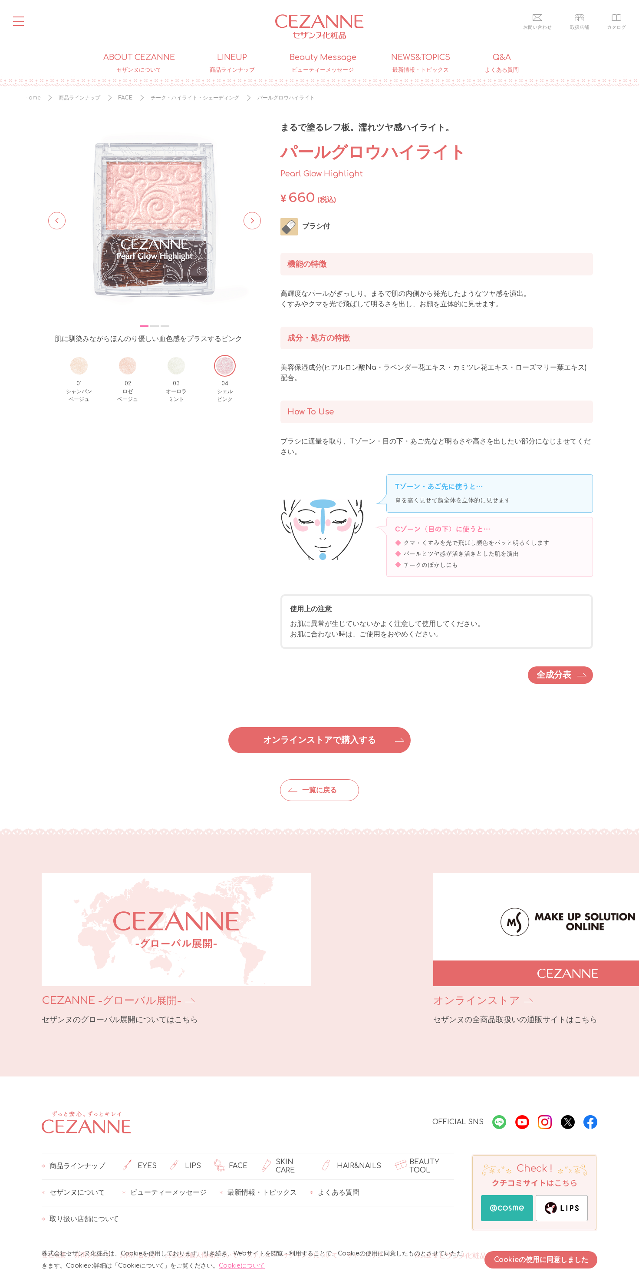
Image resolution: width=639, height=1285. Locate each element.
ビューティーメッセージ (164, 1192)
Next (250, 220)
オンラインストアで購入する (319, 740)
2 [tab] (154, 326)
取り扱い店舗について (80, 1219)
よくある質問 (334, 1192)
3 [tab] (165, 326)
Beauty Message (323, 63)
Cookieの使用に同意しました (541, 1260)
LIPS (185, 1166)
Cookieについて (242, 1265)
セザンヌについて (73, 1192)
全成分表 (554, 675)
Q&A (502, 63)
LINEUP (232, 63)
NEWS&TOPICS (420, 63)
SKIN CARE (277, 1166)
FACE (230, 1166)
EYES (139, 1166)
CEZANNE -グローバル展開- (111, 1001)
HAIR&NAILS (351, 1166)
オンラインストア (371, 1001)
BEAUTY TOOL (416, 1166)
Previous (57, 220)
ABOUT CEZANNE (139, 63)
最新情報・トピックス (258, 1192)
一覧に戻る (319, 790)
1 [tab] (144, 326)
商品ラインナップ (73, 1166)
